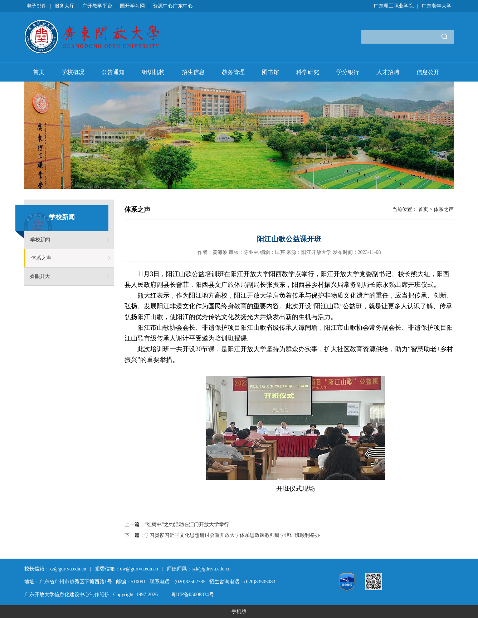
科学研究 (307, 72)
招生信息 (193, 72)
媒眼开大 (40, 276)
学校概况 (73, 72)
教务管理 (233, 72)
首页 (38, 72)
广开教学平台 (97, 6)
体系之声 (41, 258)
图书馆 (270, 72)
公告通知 (113, 72)
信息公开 (427, 72)
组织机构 (153, 72)
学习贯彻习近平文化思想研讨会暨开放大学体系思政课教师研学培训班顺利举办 (232, 535)
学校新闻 (40, 239)
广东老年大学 (436, 6)
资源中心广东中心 (173, 6)
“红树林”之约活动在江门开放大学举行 (187, 524)
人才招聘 (387, 72)
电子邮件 (36, 6)
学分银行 (347, 72)
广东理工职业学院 (394, 6)
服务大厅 (64, 6)
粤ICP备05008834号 (192, 594)
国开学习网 (132, 6)
